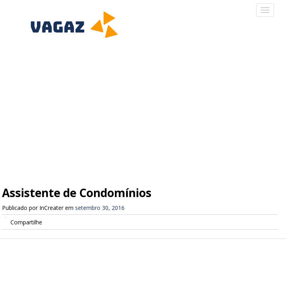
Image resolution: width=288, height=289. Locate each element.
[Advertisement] (144, 108)
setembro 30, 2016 (100, 208)
